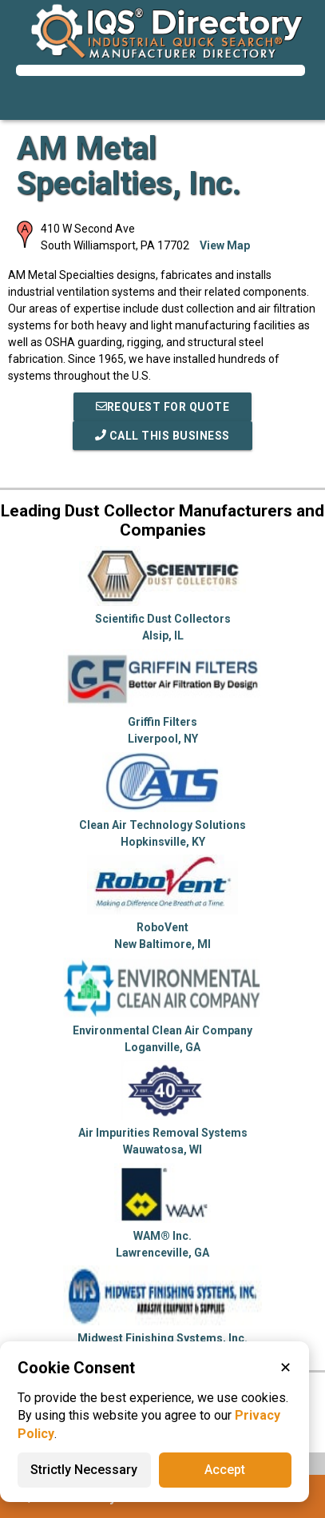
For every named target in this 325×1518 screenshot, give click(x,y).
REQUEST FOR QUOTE (163, 406)
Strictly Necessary (83, 1469)
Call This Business (162, 435)
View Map (225, 245)
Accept (224, 1469)
